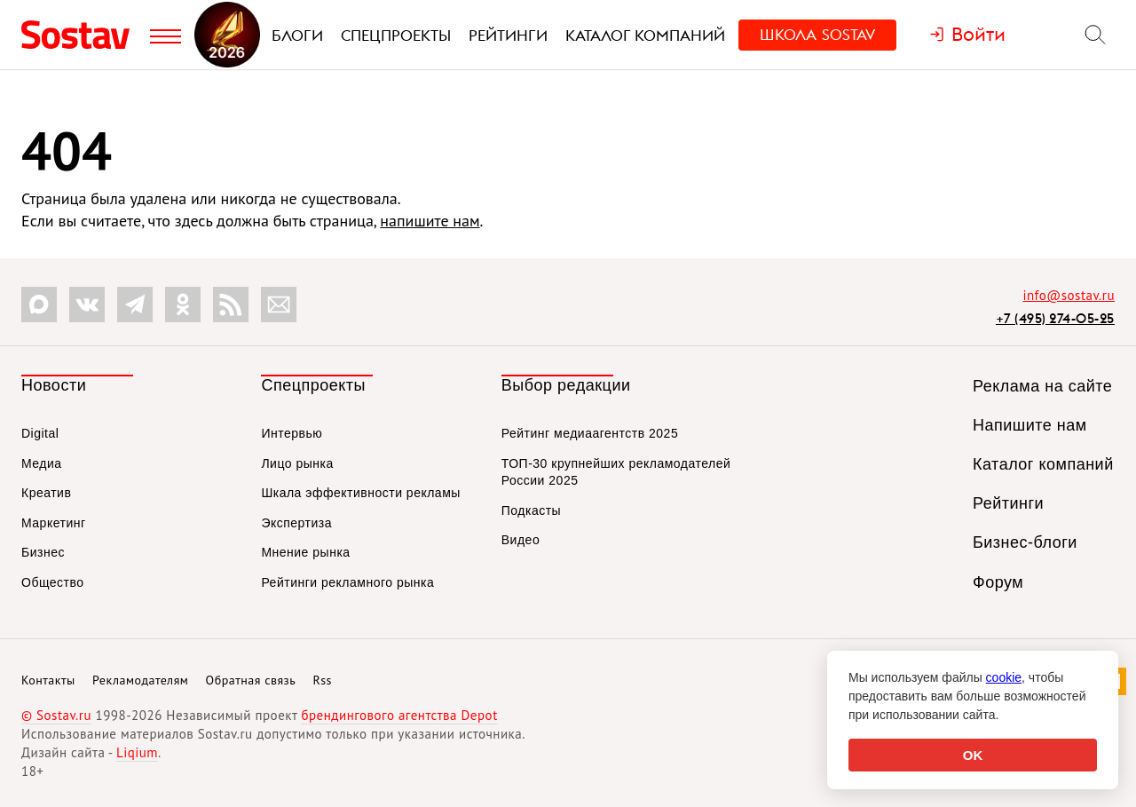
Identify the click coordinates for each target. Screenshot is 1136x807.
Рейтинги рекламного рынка (347, 582)
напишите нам (429, 220)
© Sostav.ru (56, 715)
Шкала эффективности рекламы (360, 493)
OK (973, 755)
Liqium (137, 752)
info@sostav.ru (1068, 295)
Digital (40, 433)
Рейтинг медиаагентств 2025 (589, 433)
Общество (52, 582)
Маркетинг (53, 523)
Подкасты (531, 510)
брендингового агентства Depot (399, 715)
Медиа (41, 463)
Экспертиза (296, 523)
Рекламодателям (140, 680)
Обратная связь (251, 680)
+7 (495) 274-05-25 (1055, 318)
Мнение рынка (305, 552)
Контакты (48, 680)
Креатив (46, 493)
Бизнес (43, 552)
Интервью (291, 433)
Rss (322, 680)
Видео (520, 540)
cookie (1004, 677)
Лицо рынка (297, 463)
